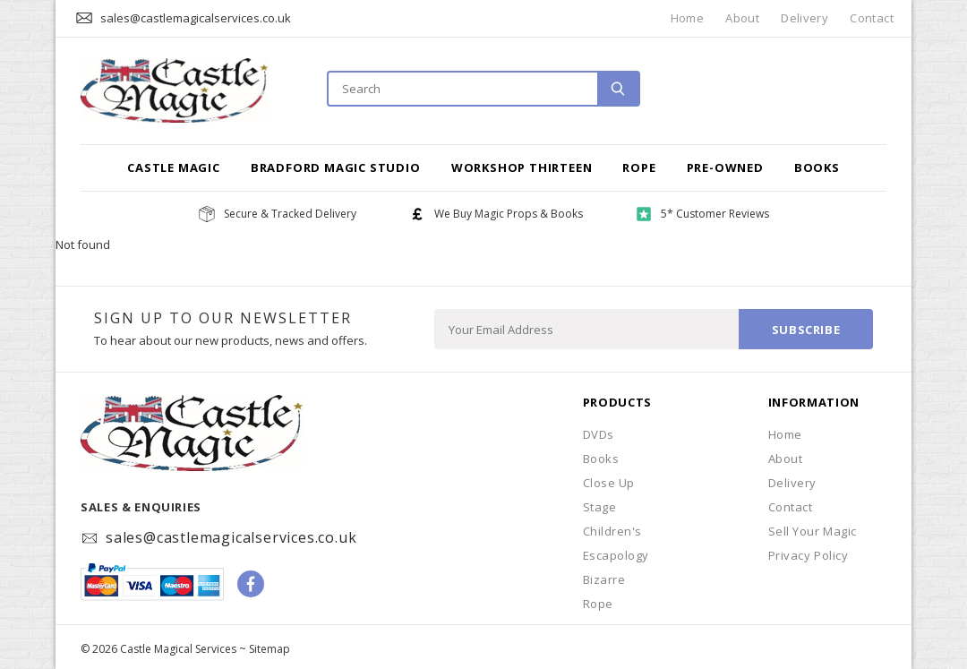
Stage (600, 507)
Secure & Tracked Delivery (290, 213)
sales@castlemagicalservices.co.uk (195, 18)
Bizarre (604, 579)
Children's (612, 531)
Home (688, 18)
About (742, 18)
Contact (872, 18)
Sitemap (269, 648)
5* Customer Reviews (715, 213)
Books (817, 167)
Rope (638, 167)
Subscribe (806, 330)
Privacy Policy (808, 555)
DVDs (598, 434)
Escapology (616, 555)
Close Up (609, 483)
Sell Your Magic (812, 531)
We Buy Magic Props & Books (508, 213)
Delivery (804, 18)
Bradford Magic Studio (336, 167)
